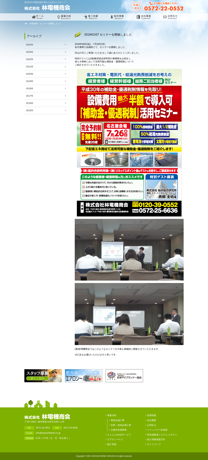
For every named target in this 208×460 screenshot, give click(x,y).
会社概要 (151, 420)
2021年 (29, 66)
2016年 (29, 103)
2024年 (29, 44)
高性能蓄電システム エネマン (162, 434)
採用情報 (151, 415)
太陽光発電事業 (119, 429)
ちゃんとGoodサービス (119, 434)
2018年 (29, 88)
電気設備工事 (117, 420)
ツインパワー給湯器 (157, 429)
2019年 (29, 81)
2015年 (29, 110)
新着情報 (33, 23)
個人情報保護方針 (156, 439)
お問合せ (151, 425)
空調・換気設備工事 (121, 425)
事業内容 (111, 415)
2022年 (29, 59)
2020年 (29, 74)
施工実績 (111, 444)
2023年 (29, 52)
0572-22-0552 (43, 427)
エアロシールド (115, 439)
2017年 (29, 96)
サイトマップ (154, 444)
